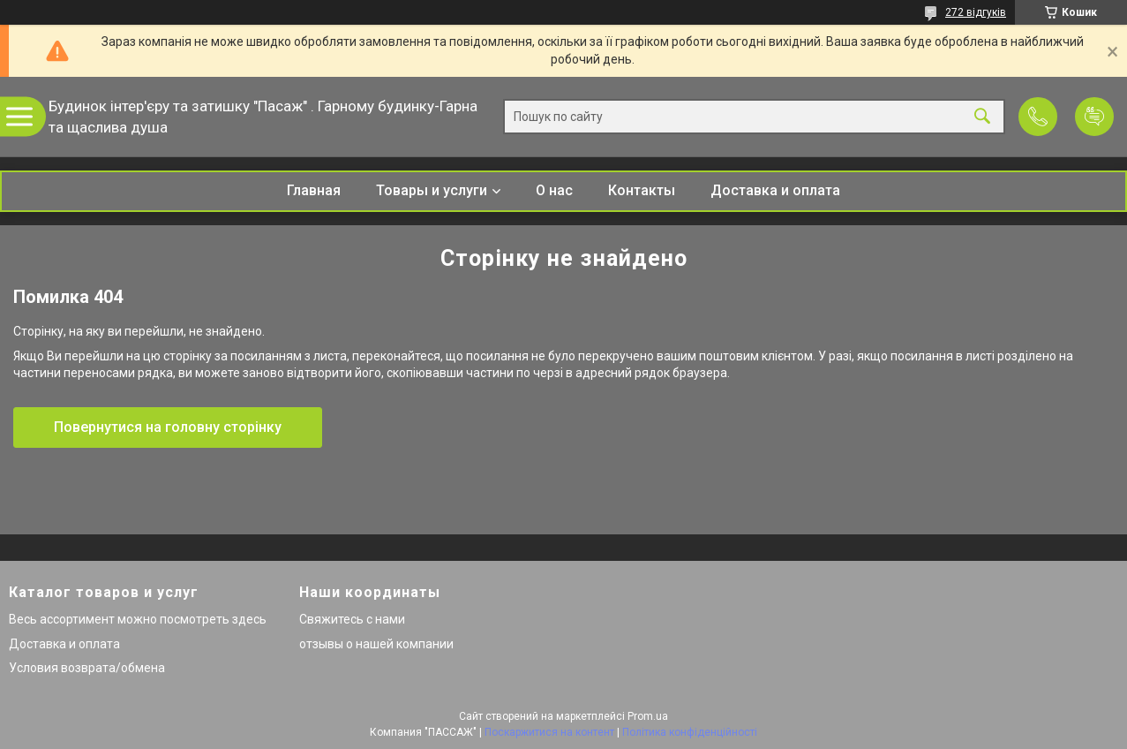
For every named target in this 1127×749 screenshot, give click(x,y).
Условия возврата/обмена (87, 668)
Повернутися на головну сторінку (168, 427)
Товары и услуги (431, 190)
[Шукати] (982, 117)
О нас (554, 190)
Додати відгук (1094, 116)
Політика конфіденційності (689, 732)
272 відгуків (975, 12)
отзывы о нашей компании (376, 644)
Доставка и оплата (775, 190)
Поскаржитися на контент (549, 732)
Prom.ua (647, 716)
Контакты (641, 190)
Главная (314, 190)
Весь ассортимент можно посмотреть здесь (138, 619)
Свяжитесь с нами (352, 619)
